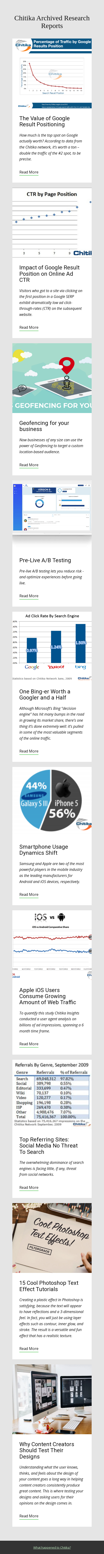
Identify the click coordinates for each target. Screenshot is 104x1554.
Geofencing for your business (44, 426)
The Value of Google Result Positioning (44, 121)
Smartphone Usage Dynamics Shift (43, 850)
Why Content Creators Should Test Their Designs (46, 1450)
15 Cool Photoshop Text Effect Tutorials (48, 1286)
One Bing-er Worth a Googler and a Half (44, 694)
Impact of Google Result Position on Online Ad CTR (49, 273)
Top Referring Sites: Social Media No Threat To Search (48, 1145)
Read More (28, 172)
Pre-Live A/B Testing (45, 560)
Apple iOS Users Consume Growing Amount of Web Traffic (47, 996)
